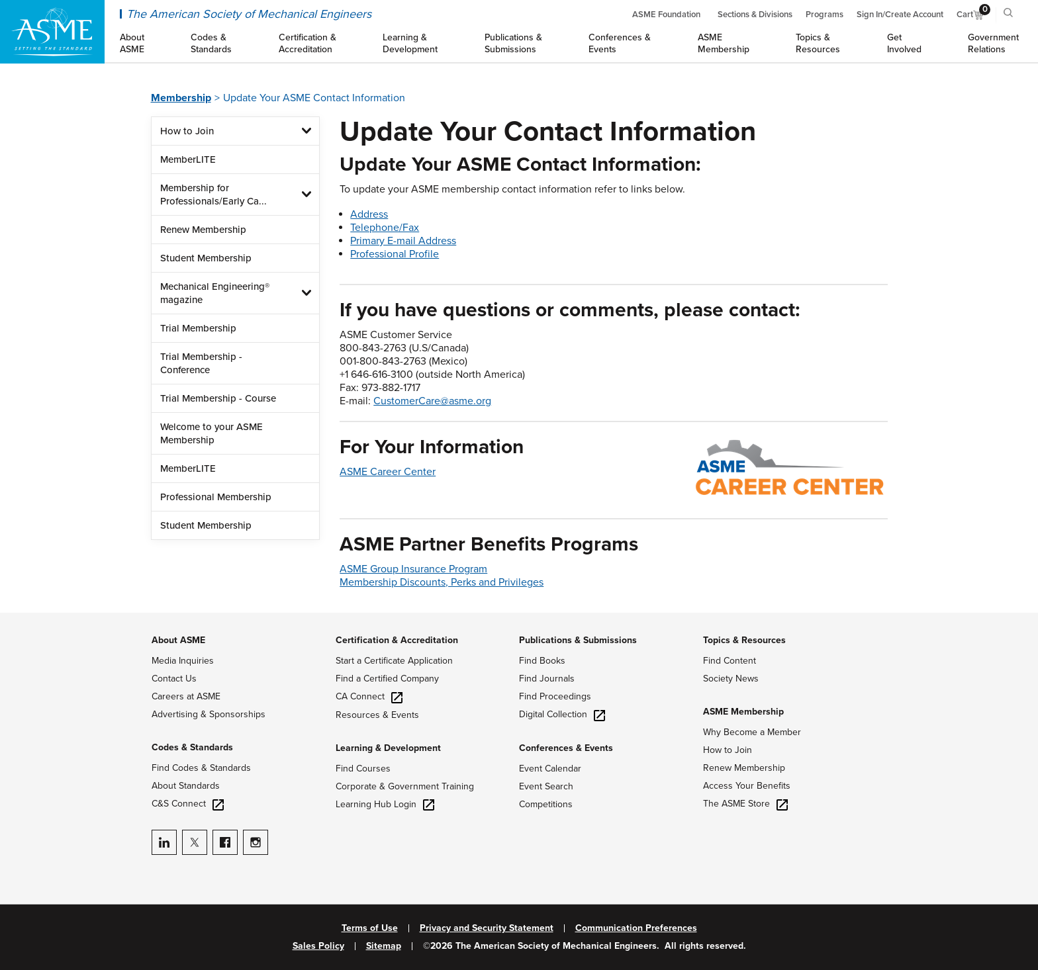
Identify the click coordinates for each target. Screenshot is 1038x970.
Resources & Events (377, 715)
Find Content (729, 660)
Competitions (546, 804)
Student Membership (206, 258)
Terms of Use (370, 928)
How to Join (187, 131)
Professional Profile (394, 254)
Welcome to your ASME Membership (211, 433)
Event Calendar (550, 768)
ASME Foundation (666, 14)
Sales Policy (318, 946)
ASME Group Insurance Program (413, 569)
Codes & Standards (192, 747)
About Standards (186, 785)
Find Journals (547, 678)
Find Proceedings (555, 696)
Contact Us (174, 678)
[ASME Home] (52, 32)
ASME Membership (743, 711)
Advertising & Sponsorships (208, 714)
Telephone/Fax (384, 227)
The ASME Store (745, 803)
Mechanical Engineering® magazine (214, 293)
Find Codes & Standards (201, 767)
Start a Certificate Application (394, 660)
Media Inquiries (183, 660)
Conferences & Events (566, 748)
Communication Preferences (636, 928)
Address (369, 214)
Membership (181, 98)
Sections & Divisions (755, 14)
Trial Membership (198, 328)
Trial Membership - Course (218, 398)
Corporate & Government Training (405, 786)
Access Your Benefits (746, 785)
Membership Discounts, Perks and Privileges (441, 582)
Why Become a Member (752, 732)
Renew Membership (203, 230)
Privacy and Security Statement (486, 928)
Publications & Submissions (578, 640)
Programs (824, 14)
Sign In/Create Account (900, 14)
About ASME (178, 640)
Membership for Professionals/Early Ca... (213, 194)
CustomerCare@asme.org (432, 401)
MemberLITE (188, 159)
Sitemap (383, 946)
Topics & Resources (744, 640)
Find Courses (363, 768)
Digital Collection (562, 714)
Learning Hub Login (385, 804)
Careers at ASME (186, 696)
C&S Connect (188, 803)
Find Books (542, 660)
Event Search (546, 786)
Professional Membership (215, 497)
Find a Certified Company (387, 678)
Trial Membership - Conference (201, 363)
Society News (731, 678)
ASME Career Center (388, 471)
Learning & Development (388, 748)
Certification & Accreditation (397, 640)
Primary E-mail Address (403, 240)
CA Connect (369, 696)
